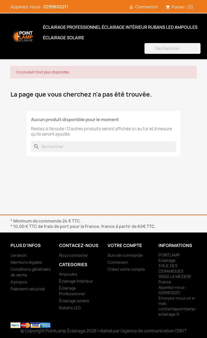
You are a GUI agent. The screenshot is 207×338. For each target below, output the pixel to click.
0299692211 (55, 7)
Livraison (19, 255)
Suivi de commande (125, 255)
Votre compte (125, 245)
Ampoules (186, 27)
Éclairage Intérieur (124, 27)
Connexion (118, 262)
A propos (19, 281)
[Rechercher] (172, 48)
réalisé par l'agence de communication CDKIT (143, 331)
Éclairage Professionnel (72, 27)
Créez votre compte (126, 269)
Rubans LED (161, 27)
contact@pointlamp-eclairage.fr (177, 311)
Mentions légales (26, 262)
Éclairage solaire (63, 38)
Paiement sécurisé (28, 288)
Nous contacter (73, 255)
